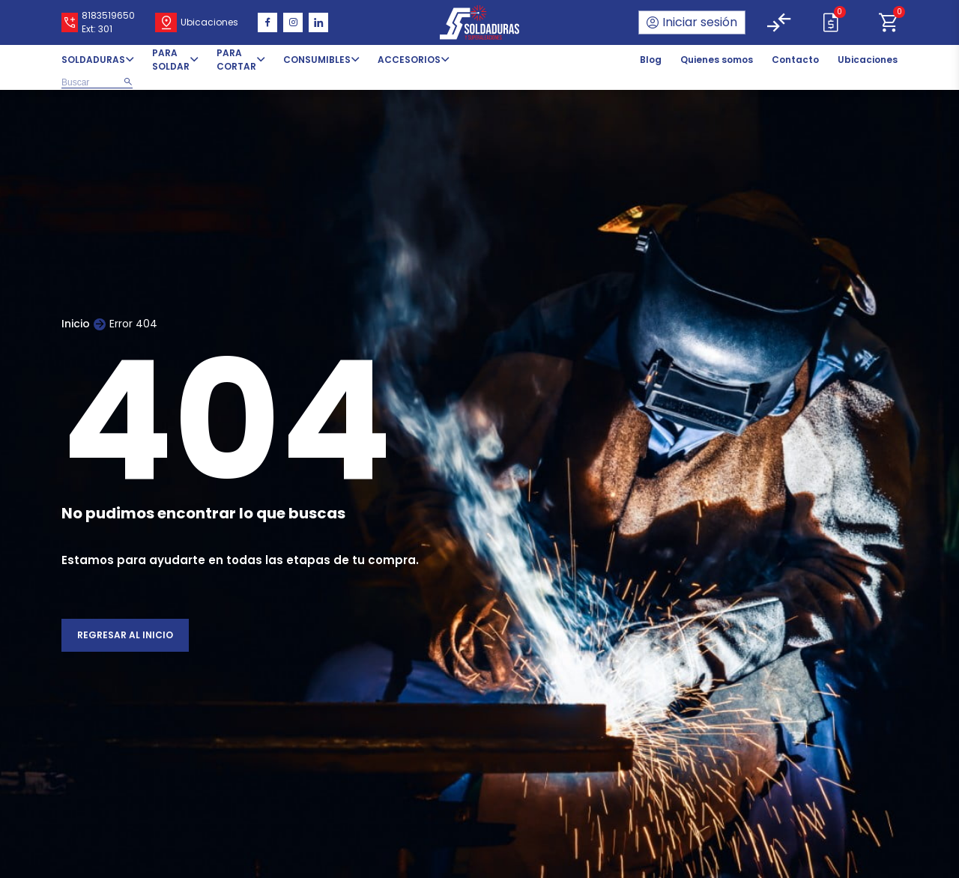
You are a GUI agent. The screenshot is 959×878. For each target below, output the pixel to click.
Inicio (75, 323)
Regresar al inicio (125, 635)
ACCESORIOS (409, 59)
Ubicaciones (868, 59)
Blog (651, 59)
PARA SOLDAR (171, 59)
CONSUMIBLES (317, 59)
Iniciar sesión (699, 22)
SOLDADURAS (93, 59)
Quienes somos (716, 59)
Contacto (795, 59)
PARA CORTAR (236, 59)
